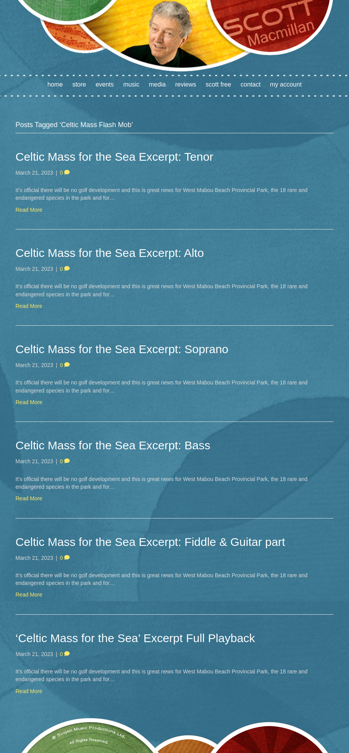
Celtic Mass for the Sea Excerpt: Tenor (114, 156)
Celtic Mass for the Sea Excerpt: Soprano (121, 349)
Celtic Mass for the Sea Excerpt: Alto (109, 252)
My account (286, 84)
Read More (28, 210)
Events (105, 84)
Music (131, 84)
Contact (251, 84)
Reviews (185, 84)
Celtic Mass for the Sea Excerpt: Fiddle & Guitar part (150, 541)
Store (79, 84)
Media (157, 84)
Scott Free (218, 84)
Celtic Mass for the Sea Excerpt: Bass (112, 445)
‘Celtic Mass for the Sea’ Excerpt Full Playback (135, 638)
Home (55, 84)
